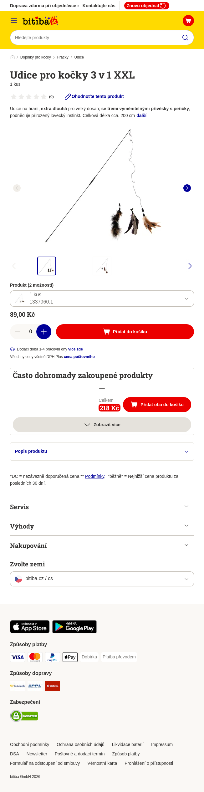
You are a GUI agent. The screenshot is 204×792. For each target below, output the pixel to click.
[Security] (24, 717)
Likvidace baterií (128, 744)
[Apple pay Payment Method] (70, 658)
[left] (17, 188)
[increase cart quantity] (43, 331)
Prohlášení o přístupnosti (149, 763)
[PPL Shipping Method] (35, 687)
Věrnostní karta (102, 763)
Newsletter (37, 753)
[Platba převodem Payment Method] (119, 657)
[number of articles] (31, 331)
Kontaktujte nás (99, 5)
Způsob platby (126, 753)
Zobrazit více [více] (102, 424)
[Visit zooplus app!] (30, 631)
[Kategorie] (14, 20)
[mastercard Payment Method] (35, 658)
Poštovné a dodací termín (80, 753)
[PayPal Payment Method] (52, 658)
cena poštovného (79, 357)
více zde (75, 349)
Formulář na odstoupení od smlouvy (45, 763)
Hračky (62, 57)
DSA (14, 753)
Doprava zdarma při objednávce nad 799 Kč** (57, 5)
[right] (187, 188)
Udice (79, 57)
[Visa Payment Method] (17, 658)
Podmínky (94, 476)
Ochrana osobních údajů (81, 744)
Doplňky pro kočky (35, 57)
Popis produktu (102, 451)
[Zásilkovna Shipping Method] (52, 687)
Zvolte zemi (27, 564)
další (141, 115)
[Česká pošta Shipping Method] (17, 687)
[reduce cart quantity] (17, 331)
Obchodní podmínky (29, 744)
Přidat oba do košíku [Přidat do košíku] (160, 405)
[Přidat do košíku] (125, 331)
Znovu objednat (147, 5)
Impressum (162, 744)
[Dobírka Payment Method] (89, 657)
